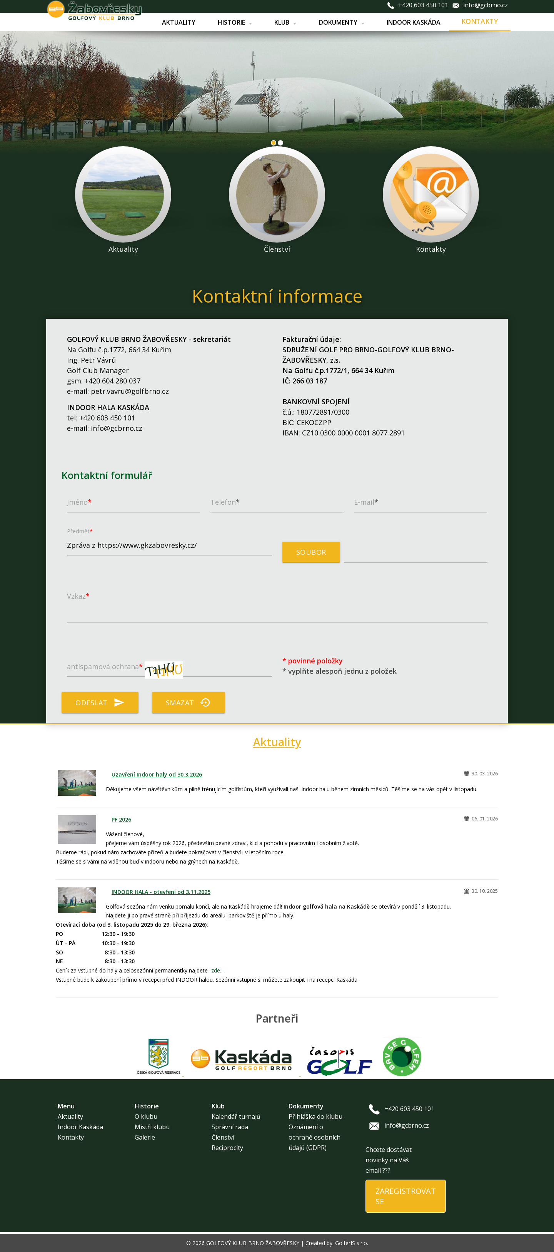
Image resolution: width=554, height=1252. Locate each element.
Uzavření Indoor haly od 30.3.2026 (157, 774)
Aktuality (178, 22)
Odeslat (100, 702)
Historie (234, 22)
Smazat (188, 702)
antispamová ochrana (125, 670)
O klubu (146, 1116)
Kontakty (479, 21)
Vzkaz (78, 596)
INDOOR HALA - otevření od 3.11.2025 (161, 891)
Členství (223, 1137)
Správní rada (230, 1127)
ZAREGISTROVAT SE (405, 1196)
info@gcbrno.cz (485, 5)
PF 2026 (121, 819)
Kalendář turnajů (236, 1116)
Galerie (145, 1137)
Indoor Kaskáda (413, 22)
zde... (217, 970)
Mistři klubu (152, 1127)
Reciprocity (227, 1147)
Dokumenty (341, 22)
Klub (285, 22)
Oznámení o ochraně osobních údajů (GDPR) (314, 1137)
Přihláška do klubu (315, 1116)
